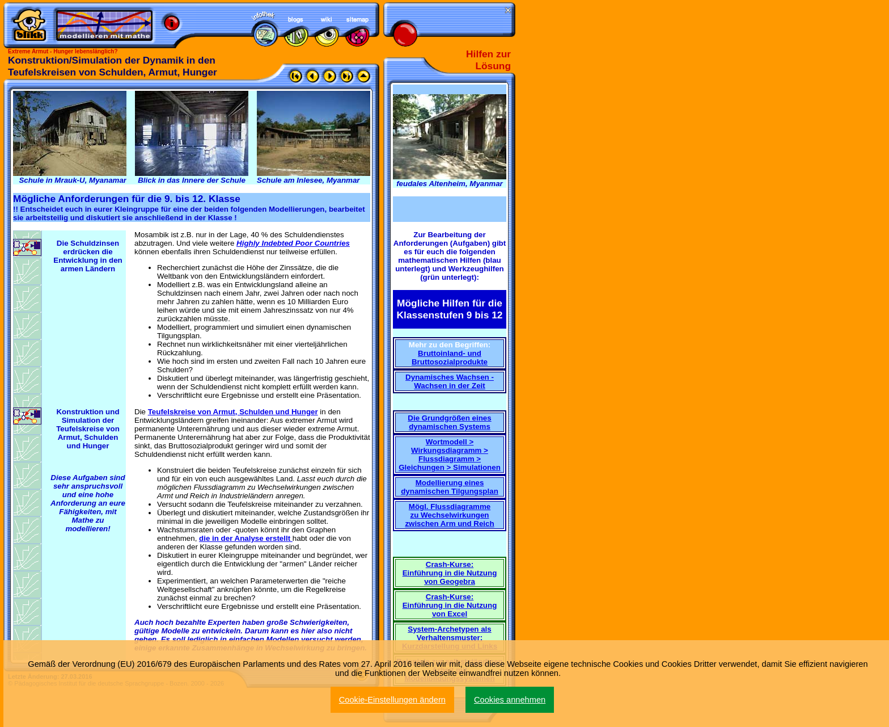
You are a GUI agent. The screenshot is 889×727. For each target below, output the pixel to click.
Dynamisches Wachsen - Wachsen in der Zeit (449, 381)
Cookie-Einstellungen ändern (392, 699)
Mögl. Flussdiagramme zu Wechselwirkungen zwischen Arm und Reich (449, 515)
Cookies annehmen (509, 699)
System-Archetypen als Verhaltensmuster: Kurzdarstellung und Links (449, 637)
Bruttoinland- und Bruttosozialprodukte (450, 357)
